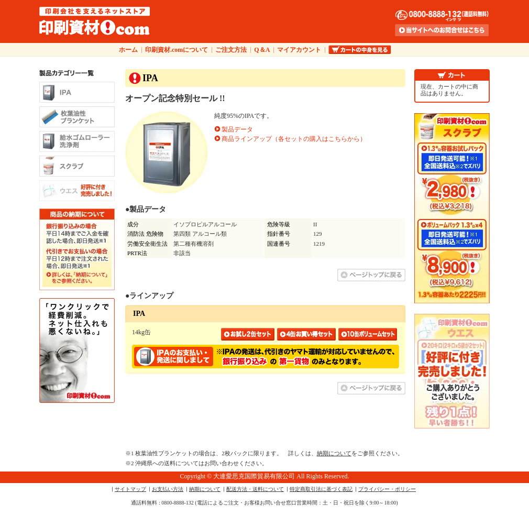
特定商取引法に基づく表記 (321, 489)
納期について (334, 453)
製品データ (237, 129)
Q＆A (262, 49)
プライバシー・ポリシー (387, 489)
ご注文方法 (231, 49)
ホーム (128, 49)
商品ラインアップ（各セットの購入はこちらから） (294, 139)
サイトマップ (130, 489)
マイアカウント (299, 49)
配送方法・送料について (255, 489)
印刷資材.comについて (176, 49)
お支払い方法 (167, 489)
